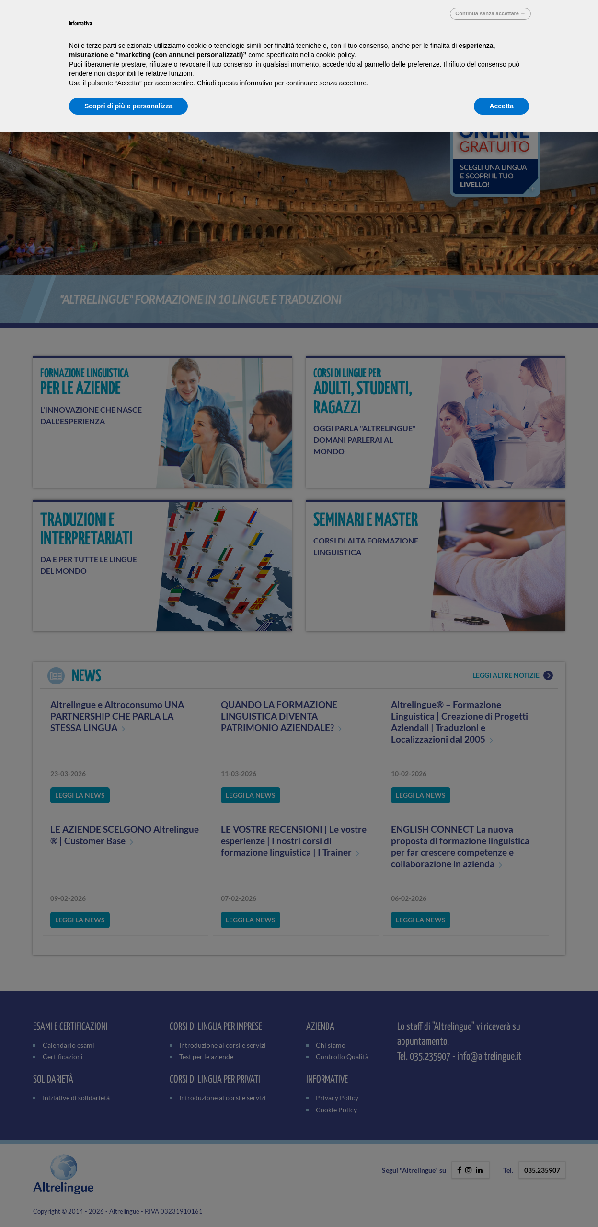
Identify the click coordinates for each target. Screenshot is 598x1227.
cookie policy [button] (335, 55)
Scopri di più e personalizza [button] (128, 106)
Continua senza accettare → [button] (490, 13)
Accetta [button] (501, 106)
